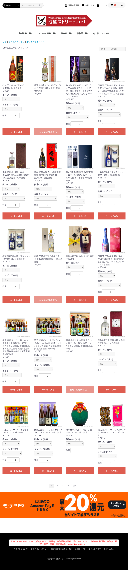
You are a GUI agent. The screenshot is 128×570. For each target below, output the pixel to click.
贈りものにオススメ (35, 42)
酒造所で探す (67, 33)
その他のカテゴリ (101, 33)
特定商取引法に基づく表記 (61, 549)
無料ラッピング (73, 113)
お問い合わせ (109, 549)
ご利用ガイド (80, 549)
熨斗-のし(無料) (9, 95)
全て (4, 42)
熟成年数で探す (26, 33)
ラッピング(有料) (10, 104)
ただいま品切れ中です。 (48, 132)
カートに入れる (16, 132)
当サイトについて (21, 549)
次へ (75, 486)
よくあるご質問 (95, 549)
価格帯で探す (83, 33)
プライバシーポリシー (39, 549)
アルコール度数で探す (47, 33)
